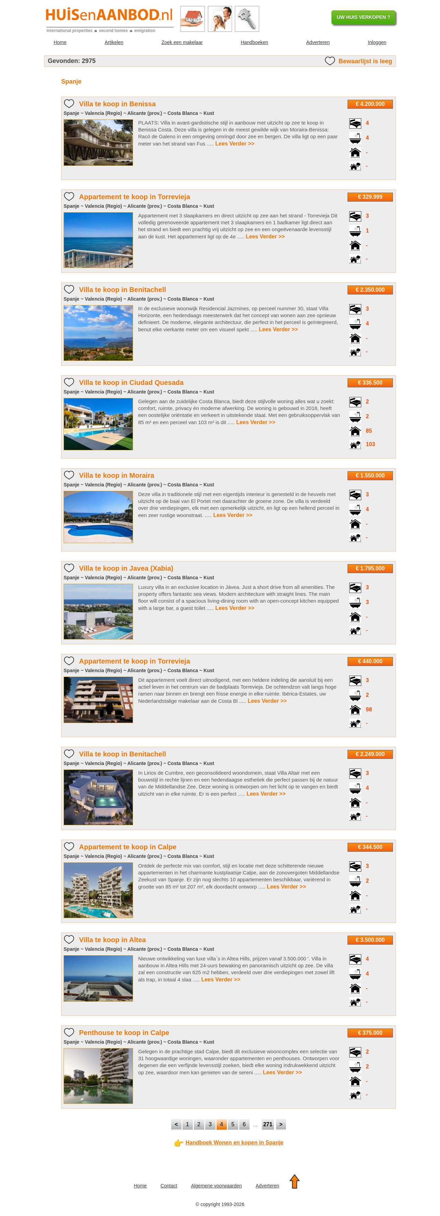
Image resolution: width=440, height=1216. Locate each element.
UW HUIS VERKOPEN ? (363, 17)
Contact (169, 1185)
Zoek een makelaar (182, 42)
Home (60, 42)
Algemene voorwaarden (216, 1185)
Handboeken (254, 42)
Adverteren (318, 42)
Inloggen (377, 42)
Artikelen (113, 42)
